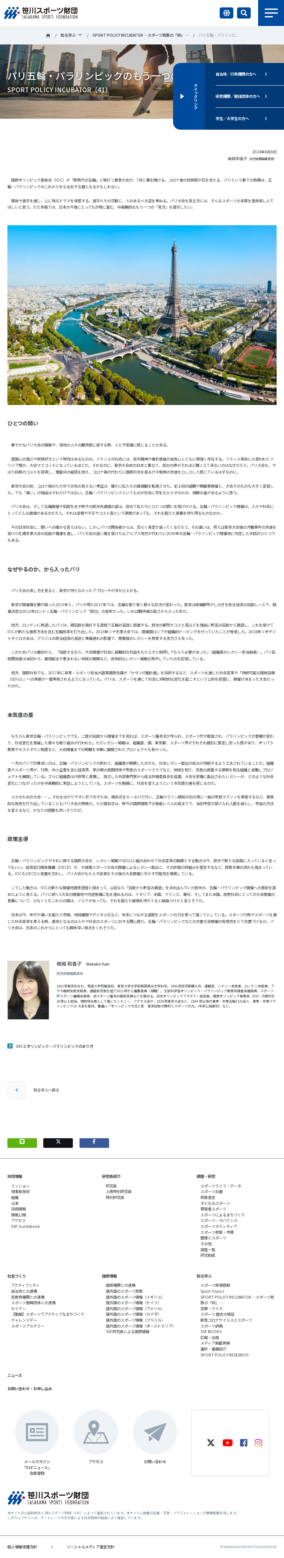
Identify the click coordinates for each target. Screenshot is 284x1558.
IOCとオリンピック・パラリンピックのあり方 (54, 1046)
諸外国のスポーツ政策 (124, 1291)
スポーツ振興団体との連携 (33, 1302)
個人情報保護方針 (22, 1546)
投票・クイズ (211, 1308)
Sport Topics (212, 1291)
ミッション (20, 1186)
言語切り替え (226, 13)
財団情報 (14, 1176)
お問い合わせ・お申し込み (29, 1388)
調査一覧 (207, 1249)
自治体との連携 (24, 1291)
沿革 (14, 1203)
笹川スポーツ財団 (48, 35)
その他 (206, 1243)
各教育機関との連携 (27, 1297)
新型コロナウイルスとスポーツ (226, 1320)
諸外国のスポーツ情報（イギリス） (135, 1297)
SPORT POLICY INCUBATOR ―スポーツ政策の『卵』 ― (140, 35)
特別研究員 (115, 1197)
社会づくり (16, 1276)
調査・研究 (206, 1176)
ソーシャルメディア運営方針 (90, 1546)
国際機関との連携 (120, 1285)
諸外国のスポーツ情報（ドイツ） (133, 1302)
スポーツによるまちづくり (222, 1215)
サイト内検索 (244, 13)
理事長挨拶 (20, 1191)
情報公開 (18, 1215)
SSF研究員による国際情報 (127, 1331)
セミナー (18, 1308)
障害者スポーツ (213, 1209)
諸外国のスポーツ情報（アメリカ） (135, 1308)
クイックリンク (195, 96)
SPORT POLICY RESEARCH (224, 1355)
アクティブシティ (25, 1285)
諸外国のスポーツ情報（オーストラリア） (141, 1326)
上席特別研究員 (119, 1191)
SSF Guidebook (25, 1226)
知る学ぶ (68, 35)
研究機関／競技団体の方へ (238, 96)
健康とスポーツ (213, 1237)
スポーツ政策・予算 (217, 1232)
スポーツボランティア (218, 1226)
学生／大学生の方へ (232, 118)
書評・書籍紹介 (213, 1349)
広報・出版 (209, 1337)
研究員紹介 (111, 1176)
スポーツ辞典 (211, 1326)
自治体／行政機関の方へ (236, 74)
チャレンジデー (24, 1320)
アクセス (18, 1220)
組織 (14, 1197)
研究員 (111, 1186)
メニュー (271, 13)
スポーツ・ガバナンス (218, 1220)
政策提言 (207, 1197)
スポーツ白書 (211, 1191)
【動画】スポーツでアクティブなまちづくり (47, 1314)
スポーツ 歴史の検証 (217, 1314)
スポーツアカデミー (27, 1326)
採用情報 (18, 1209)
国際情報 (109, 1276)
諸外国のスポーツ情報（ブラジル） (135, 1320)
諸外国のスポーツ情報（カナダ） (133, 1314)
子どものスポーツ (215, 1203)
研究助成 (207, 1255)
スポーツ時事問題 (215, 1285)
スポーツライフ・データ (220, 1186)
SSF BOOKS (211, 1331)
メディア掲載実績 (215, 1343)
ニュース (14, 1375)
